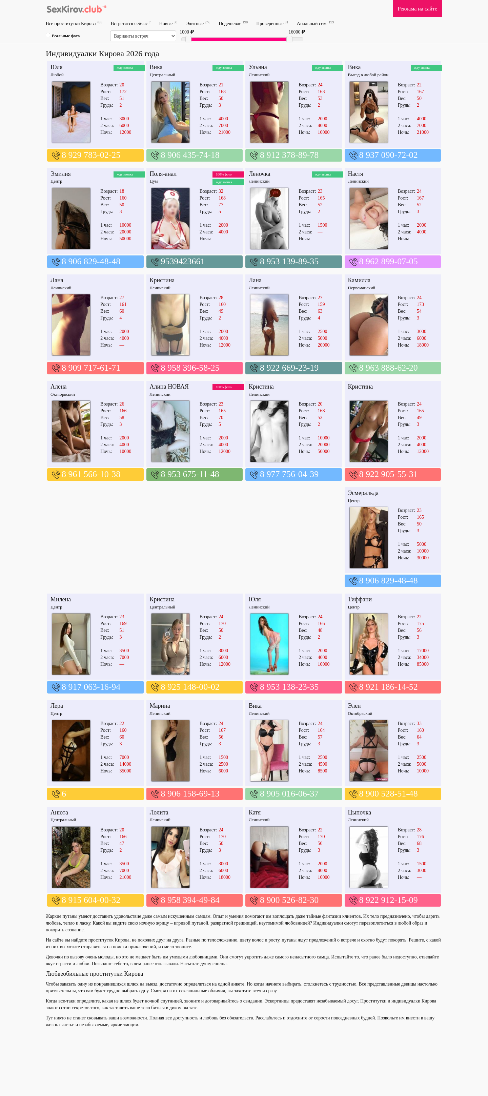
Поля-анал (163, 173)
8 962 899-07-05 (388, 261)
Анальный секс (315, 23)
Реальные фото (63, 35)
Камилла (359, 280)
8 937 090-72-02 (388, 155)
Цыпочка (359, 812)
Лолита (159, 812)
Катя (255, 812)
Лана (56, 280)
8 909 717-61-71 (91, 368)
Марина (160, 705)
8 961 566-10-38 (91, 474)
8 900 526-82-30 (289, 900)
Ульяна (258, 67)
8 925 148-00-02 (190, 687)
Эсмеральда (363, 493)
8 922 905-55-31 (388, 474)
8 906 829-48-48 (91, 261)
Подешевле (233, 23)
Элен (354, 705)
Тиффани (360, 599)
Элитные (198, 23)
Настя (355, 173)
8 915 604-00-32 (91, 900)
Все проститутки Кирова (74, 23)
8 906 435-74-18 (190, 155)
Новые (168, 23)
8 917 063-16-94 (91, 687)
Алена (58, 386)
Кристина (162, 280)
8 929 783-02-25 (91, 155)
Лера (56, 705)
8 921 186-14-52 (388, 687)
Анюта (59, 812)
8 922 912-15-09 (388, 900)
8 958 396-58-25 (190, 368)
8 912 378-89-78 (289, 155)
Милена (60, 599)
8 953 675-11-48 (190, 474)
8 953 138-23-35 (289, 687)
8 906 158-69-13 (190, 794)
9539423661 (183, 261)
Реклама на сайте (417, 9)
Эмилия (60, 173)
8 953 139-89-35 (289, 261)
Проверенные (272, 23)
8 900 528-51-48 (388, 794)
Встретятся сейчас (131, 23)
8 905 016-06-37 (289, 794)
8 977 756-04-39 (289, 474)
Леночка (259, 173)
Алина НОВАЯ (169, 386)
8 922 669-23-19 (289, 368)
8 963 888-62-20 (388, 368)
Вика (156, 67)
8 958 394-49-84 (190, 900)
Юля (56, 67)
